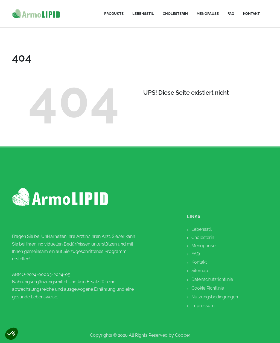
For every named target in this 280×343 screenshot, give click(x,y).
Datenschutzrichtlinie (212, 279)
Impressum (203, 305)
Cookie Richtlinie (207, 288)
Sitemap (199, 270)
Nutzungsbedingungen (214, 296)
